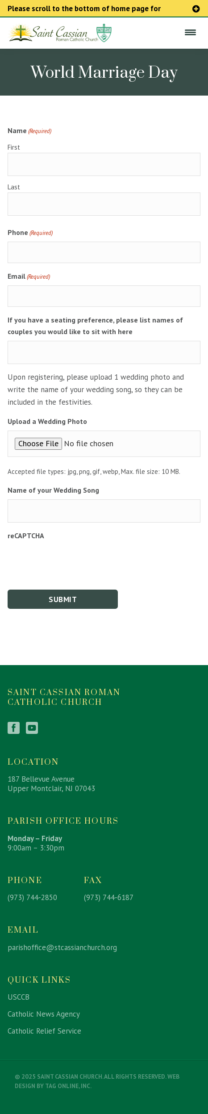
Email (29, 276)
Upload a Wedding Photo (47, 421)
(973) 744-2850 (32, 897)
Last (14, 187)
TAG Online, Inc (67, 1086)
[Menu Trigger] (190, 32)
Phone (30, 233)
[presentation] (75, 562)
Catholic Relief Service (44, 1031)
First (14, 147)
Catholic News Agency (44, 1014)
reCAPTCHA (26, 535)
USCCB (18, 997)
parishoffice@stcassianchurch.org (62, 947)
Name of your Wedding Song (53, 490)
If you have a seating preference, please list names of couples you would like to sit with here (95, 325)
